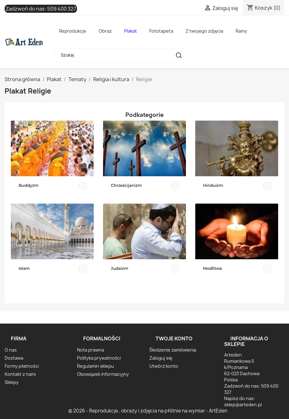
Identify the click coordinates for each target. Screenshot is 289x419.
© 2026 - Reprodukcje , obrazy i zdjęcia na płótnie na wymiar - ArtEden (147, 410)
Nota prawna (90, 350)
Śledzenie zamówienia (172, 350)
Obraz (105, 31)
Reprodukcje (72, 31)
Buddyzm (28, 185)
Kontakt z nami (20, 374)
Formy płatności (22, 366)
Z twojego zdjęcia (204, 31)
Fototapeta (161, 31)
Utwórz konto (163, 366)
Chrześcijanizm (126, 185)
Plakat (130, 31)
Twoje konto (174, 338)
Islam (24, 268)
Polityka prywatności (99, 358)
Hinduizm (213, 185)
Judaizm (119, 268)
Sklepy (12, 382)
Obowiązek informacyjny (103, 374)
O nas (11, 350)
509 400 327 (61, 8)
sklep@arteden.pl (243, 404)
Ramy (241, 31)
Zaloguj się (160, 358)
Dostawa (14, 358)
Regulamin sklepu (95, 366)
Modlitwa (212, 268)
